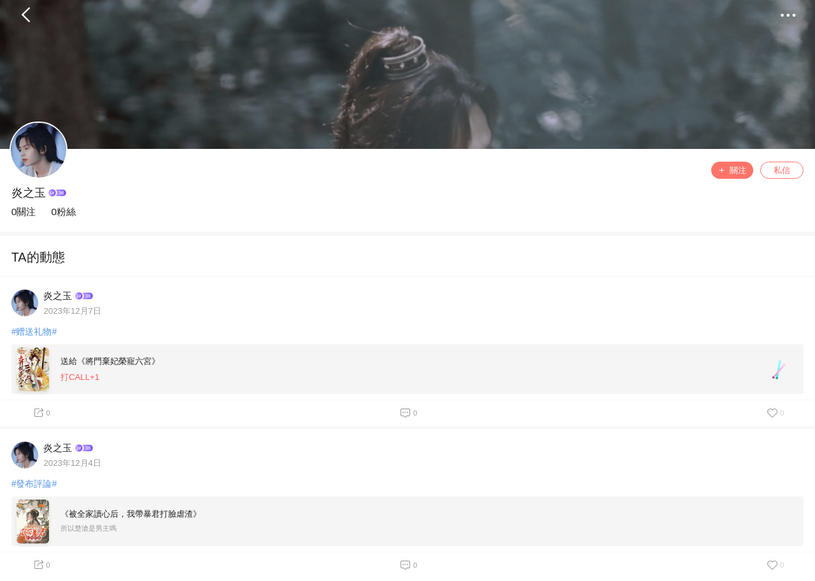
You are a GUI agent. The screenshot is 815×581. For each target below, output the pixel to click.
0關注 (23, 211)
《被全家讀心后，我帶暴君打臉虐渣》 (130, 514)
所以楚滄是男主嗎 (88, 528)
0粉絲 (63, 211)
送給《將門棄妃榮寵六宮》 (110, 361)
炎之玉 (28, 192)
